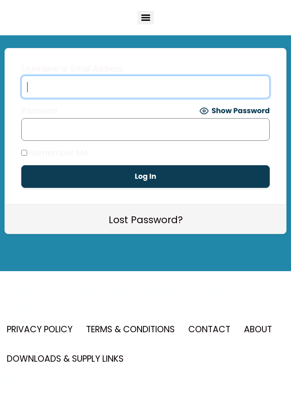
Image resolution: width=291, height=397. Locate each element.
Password (39, 111)
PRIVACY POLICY (39, 329)
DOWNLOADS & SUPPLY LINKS (65, 359)
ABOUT (258, 329)
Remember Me (54, 153)
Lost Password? (146, 219)
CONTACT (209, 329)
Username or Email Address (72, 69)
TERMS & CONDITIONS (130, 329)
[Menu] (146, 17)
